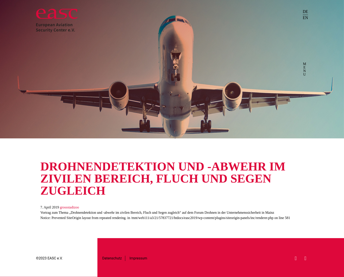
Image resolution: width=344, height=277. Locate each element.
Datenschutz (112, 258)
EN (305, 18)
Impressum (138, 258)
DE (305, 11)
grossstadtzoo (69, 207)
